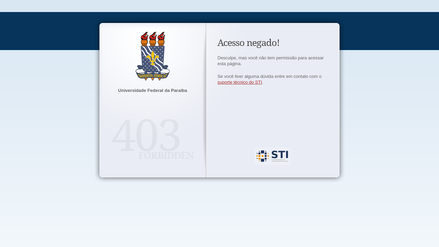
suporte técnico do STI (239, 82)
